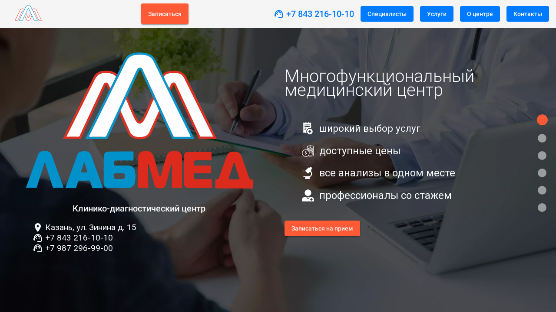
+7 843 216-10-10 (320, 14)
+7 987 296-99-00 (79, 248)
